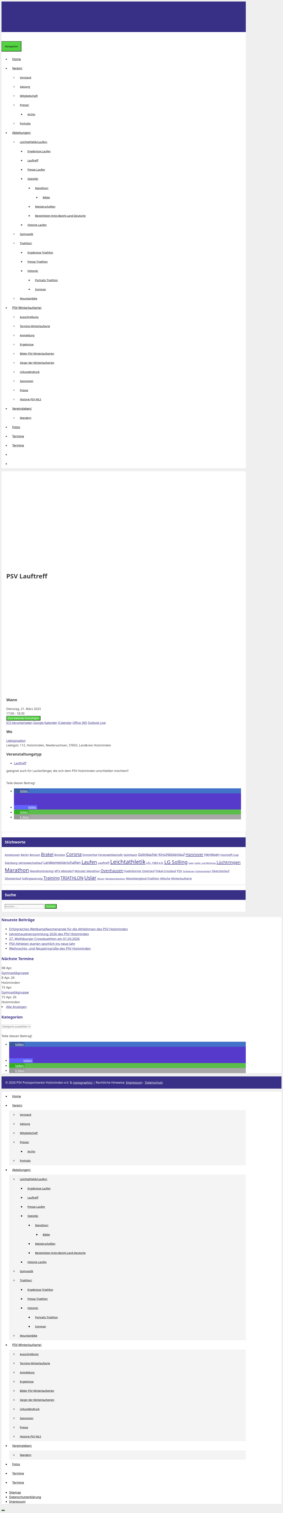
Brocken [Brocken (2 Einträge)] (59, 855)
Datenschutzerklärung (25, 1497)
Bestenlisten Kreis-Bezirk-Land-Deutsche (60, 216)
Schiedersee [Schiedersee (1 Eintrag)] (188, 871)
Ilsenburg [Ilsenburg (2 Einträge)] (11, 863)
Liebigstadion (16, 741)
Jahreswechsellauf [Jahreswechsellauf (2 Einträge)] (31, 863)
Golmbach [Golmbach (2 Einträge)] (130, 855)
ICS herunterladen (19, 723)
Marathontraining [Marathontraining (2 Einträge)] (41, 871)
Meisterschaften (45, 206)
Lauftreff (32, 160)
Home (16, 59)
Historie (34, 270)
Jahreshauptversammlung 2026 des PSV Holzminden (49, 934)
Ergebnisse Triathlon (40, 252)
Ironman (40, 289)
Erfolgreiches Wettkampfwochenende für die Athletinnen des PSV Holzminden (68, 929)
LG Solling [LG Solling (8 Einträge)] (176, 861)
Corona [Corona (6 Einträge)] (74, 854)
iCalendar (65, 723)
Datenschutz (154, 1082)
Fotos (16, 427)
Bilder (46, 197)
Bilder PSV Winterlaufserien (37, 353)
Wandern (25, 418)
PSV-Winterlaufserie (28, 308)
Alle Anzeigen (16, 1007)
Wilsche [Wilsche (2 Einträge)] (165, 878)
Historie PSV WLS (30, 399)
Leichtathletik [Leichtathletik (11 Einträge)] (127, 862)
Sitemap (15, 1492)
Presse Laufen (36, 169)
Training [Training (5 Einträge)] (52, 878)
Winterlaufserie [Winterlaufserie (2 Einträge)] (181, 878)
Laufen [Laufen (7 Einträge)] (89, 862)
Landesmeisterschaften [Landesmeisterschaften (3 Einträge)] (62, 862)
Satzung (25, 86)
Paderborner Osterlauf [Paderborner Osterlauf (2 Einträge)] (139, 871)
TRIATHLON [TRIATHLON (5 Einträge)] (71, 878)
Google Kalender (45, 723)
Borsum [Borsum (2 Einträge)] (35, 855)
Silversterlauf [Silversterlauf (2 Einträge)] (220, 871)
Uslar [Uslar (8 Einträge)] (90, 877)
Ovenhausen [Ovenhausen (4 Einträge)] (112, 870)
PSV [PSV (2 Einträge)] (179, 871)
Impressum (134, 1082)
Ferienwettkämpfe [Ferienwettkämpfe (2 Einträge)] (110, 855)
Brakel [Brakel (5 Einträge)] (47, 854)
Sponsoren (26, 381)
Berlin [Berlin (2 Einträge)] (25, 855)
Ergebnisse (27, 344)
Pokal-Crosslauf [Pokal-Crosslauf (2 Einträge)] (166, 871)
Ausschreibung (29, 317)
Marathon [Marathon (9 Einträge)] (17, 870)
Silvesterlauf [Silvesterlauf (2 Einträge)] (13, 878)
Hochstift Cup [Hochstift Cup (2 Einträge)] (229, 855)
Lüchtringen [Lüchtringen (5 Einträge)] (229, 862)
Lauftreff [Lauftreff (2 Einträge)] (103, 863)
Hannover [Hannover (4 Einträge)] (194, 854)
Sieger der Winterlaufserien (37, 363)
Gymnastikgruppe (15, 973)
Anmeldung (27, 335)
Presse (26, 104)
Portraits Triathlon (46, 280)
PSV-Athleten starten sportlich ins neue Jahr (42, 943)
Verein (18, 68)
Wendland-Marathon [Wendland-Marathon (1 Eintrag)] (115, 878)
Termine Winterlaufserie (35, 326)
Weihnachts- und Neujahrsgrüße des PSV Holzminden (50, 948)
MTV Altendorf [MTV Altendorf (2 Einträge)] (64, 871)
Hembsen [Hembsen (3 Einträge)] (212, 854)
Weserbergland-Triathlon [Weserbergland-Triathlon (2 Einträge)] (142, 878)
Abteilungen (23, 133)
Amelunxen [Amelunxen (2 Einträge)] (12, 855)
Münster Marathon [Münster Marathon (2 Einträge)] (87, 871)
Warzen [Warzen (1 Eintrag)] (101, 878)
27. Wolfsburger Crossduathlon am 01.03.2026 (44, 938)
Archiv (31, 114)
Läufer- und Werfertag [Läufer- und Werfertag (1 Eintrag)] (205, 863)
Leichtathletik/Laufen (35, 141)
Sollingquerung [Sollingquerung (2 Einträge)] (32, 878)
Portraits (25, 123)
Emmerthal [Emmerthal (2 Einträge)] (89, 855)
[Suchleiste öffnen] (5, 37)
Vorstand (25, 77)
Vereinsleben (23, 408)
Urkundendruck (30, 372)
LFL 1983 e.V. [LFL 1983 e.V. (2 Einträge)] (154, 863)
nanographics (83, 1082)
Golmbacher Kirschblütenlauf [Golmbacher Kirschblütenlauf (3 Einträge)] (161, 854)
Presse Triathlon (37, 261)
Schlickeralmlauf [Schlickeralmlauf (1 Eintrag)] (203, 871)
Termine (18, 436)
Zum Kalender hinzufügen (23, 718)
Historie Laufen (37, 225)
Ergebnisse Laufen (39, 151)
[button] (12, 454)
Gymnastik (26, 234)
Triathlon (27, 243)
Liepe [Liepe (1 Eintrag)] (191, 863)
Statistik (34, 178)
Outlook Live (97, 723)
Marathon (43, 188)
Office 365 (80, 723)
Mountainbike (28, 298)
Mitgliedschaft (29, 96)
